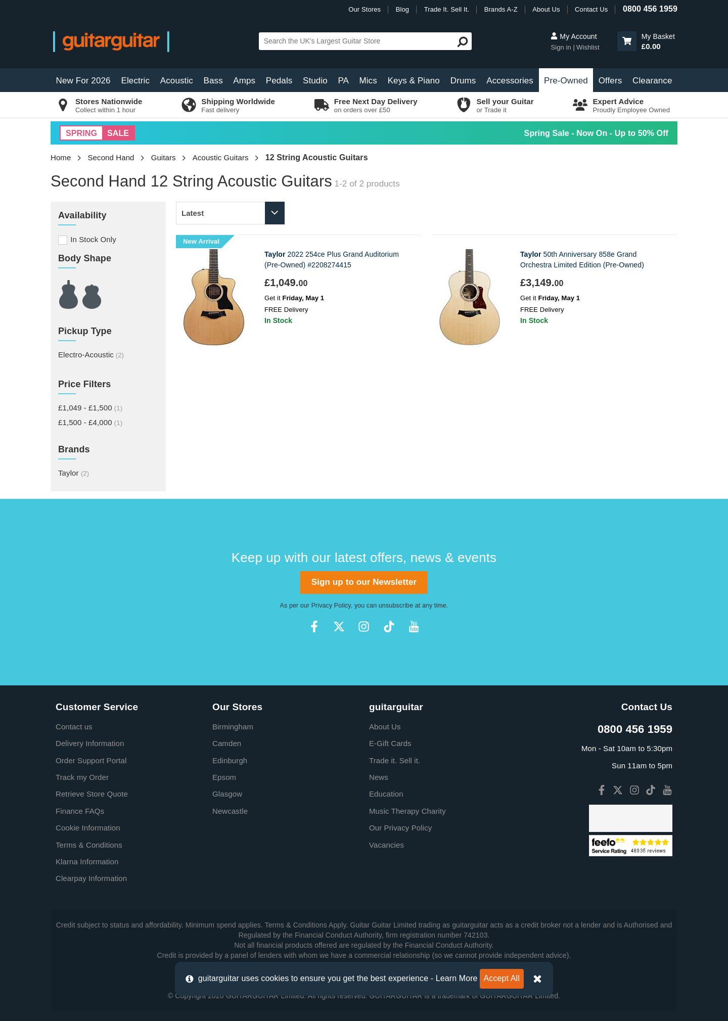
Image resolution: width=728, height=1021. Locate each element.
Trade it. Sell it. (394, 760)
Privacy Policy (331, 605)
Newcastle (230, 811)
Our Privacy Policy (400, 827)
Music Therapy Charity (407, 811)
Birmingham (232, 726)
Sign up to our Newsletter (364, 582)
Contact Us (591, 9)
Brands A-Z (501, 9)
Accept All (502, 978)
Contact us (74, 726)
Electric (135, 80)
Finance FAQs (80, 811)
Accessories (509, 80)
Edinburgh (229, 760)
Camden (226, 743)
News (378, 777)
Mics (368, 80)
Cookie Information (88, 827)
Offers (610, 80)
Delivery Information (90, 743)
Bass (213, 80)
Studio (315, 80)
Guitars (163, 157)
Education (386, 794)
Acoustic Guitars (221, 157)
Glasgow (227, 794)
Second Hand (111, 157)
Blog (402, 9)
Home (61, 157)
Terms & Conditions (89, 845)
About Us (546, 9)
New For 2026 (83, 80)
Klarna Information (87, 861)
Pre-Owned (566, 80)
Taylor (73, 473)
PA (343, 80)
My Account (574, 36)
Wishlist (588, 47)
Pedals (279, 80)
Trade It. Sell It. (446, 9)
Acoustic (176, 80)
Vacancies (386, 845)
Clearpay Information (91, 878)
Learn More (457, 978)
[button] (626, 41)
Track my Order (82, 777)
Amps (244, 80)
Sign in (562, 47)
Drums (463, 80)
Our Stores (364, 9)
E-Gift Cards (390, 743)
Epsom (224, 777)
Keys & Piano (414, 80)
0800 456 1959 (650, 9)
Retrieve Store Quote (92, 794)
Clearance (652, 80)
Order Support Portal (91, 760)
